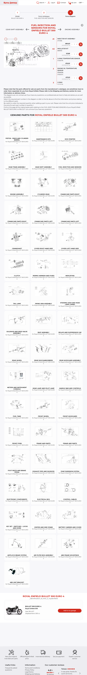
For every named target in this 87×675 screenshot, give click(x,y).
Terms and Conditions (32, 668)
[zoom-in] (15, 39)
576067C (60, 74)
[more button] (77, 44)
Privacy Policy (29, 670)
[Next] (59, 29)
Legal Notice (29, 672)
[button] (82, 25)
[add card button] (81, 44)
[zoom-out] (5, 39)
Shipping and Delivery (32, 674)
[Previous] (27, 29)
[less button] (72, 44)
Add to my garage (69, 610)
